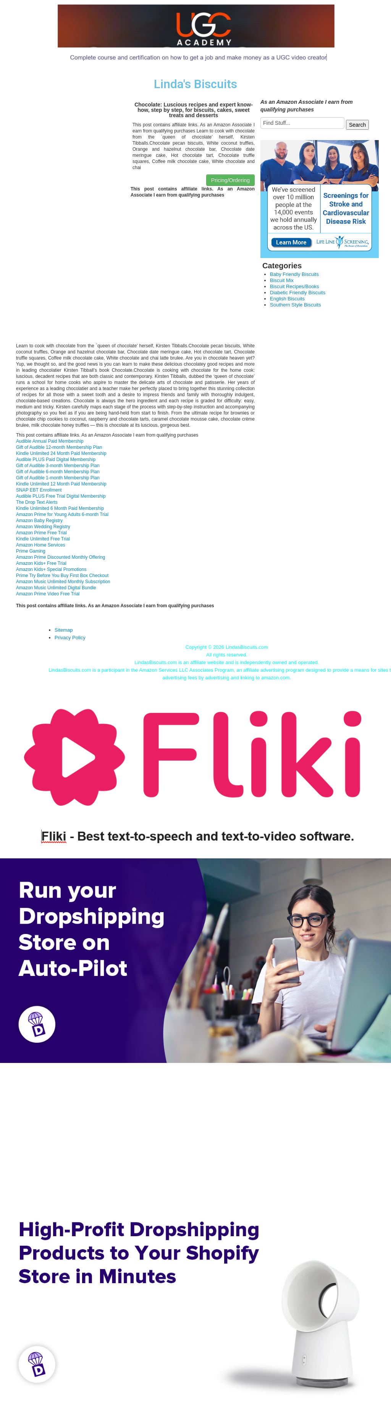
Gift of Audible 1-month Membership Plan (58, 478)
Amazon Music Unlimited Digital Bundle (56, 587)
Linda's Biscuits (195, 84)
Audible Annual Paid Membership (50, 441)
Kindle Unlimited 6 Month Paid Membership (60, 508)
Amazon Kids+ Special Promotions (51, 569)
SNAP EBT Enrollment (39, 490)
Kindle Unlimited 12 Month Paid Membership (61, 484)
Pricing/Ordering (230, 180)
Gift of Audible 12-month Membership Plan (59, 447)
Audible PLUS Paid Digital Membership (55, 459)
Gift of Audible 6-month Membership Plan (58, 471)
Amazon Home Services (40, 545)
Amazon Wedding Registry (43, 526)
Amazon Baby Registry (39, 520)
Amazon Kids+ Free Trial (41, 563)
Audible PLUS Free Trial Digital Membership (61, 496)
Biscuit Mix (282, 280)
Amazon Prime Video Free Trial (48, 594)
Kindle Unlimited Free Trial (43, 539)
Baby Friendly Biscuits (294, 274)
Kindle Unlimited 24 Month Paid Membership (61, 453)
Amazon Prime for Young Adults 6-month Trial (62, 514)
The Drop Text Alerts (37, 502)
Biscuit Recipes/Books (294, 286)
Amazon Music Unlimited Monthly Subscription (63, 581)
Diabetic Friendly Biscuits (297, 292)
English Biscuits (287, 299)
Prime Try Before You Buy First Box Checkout (62, 575)
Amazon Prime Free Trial (41, 532)
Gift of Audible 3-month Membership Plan (58, 465)
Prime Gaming (30, 551)
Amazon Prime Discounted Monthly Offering (60, 557)
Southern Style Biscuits (295, 305)
